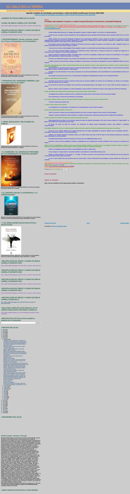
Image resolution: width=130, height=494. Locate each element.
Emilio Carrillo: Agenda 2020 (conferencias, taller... (14, 351)
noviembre (6, 385)
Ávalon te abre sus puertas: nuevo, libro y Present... (14, 359)
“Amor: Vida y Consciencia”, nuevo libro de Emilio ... (14, 372)
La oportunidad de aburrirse (9, 369)
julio (5, 391)
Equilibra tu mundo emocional (10, 361)
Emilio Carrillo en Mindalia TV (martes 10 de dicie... (14, 373)
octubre (6, 387)
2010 (4, 411)
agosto (5, 389)
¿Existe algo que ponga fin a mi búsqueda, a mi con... (15, 384)
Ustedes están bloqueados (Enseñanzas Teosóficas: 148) (15, 364)
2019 (4, 338)
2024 (4, 331)
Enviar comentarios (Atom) (59, 226)
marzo (5, 396)
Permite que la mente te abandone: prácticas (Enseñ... (15, 353)
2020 (4, 336)
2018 (4, 400)
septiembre (6, 388)
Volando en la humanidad (8, 358)
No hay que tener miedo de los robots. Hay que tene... (15, 352)
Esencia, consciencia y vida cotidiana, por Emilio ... (14, 367)
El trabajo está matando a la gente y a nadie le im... (14, 375)
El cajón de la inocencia (8, 347)
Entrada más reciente (50, 223)
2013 (4, 407)
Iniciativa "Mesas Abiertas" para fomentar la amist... (14, 366)
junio (5, 392)
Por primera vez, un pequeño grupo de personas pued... (15, 363)
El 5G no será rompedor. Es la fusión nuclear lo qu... (14, 383)
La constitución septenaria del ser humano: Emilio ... (14, 344)
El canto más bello (7, 381)
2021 (4, 335)
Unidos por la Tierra (7, 345)
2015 (4, 404)
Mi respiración (6, 354)
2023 (4, 332)
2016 (4, 402)
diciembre (6, 339)
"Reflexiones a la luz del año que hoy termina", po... (14, 340)
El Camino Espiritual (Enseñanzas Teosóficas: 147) (14, 376)
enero (5, 398)
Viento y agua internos (8, 379)
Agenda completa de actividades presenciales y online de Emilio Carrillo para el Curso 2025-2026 (65, 15)
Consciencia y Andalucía (8, 382)
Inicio (88, 223)
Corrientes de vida (7, 357)
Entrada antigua (124, 223)
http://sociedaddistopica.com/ (52, 28)
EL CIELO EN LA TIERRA (25, 7)
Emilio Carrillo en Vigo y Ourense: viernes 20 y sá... (14, 360)
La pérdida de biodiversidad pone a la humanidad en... (15, 341)
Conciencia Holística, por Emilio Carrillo (12, 378)
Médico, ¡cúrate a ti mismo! (9, 350)
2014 (4, 405)
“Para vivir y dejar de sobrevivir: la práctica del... (14, 370)
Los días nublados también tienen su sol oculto (13, 348)
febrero (5, 397)
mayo (5, 393)
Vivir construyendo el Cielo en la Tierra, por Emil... (14, 346)
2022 (4, 333)
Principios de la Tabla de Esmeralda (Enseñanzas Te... (15, 342)
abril (5, 394)
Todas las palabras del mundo (9, 371)
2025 (4, 329)
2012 (4, 408)
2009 (4, 412)
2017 (4, 401)
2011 (4, 409)
